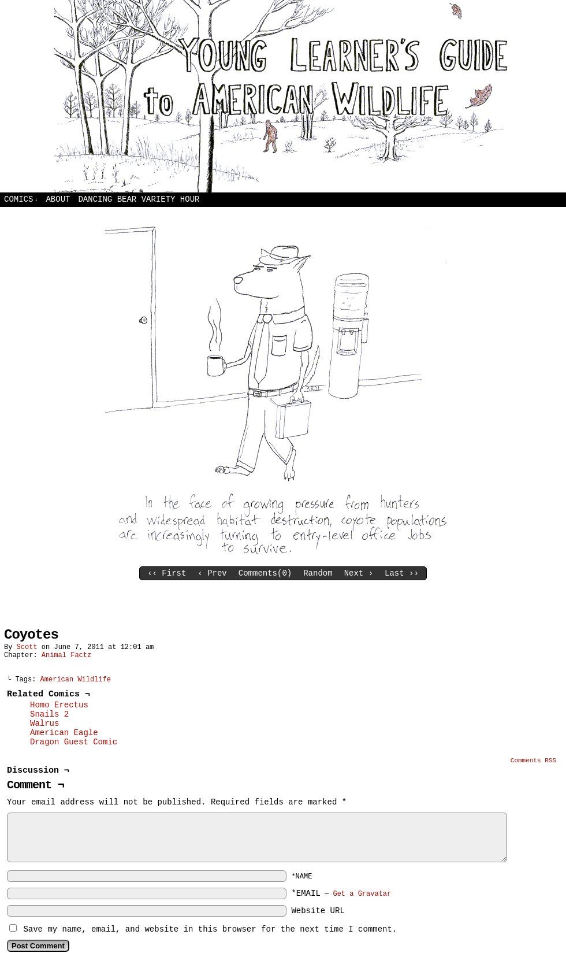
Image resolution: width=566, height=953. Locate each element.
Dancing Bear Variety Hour (138, 199)
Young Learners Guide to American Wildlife (283, 96)
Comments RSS (533, 760)
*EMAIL (341, 893)
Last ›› (402, 573)
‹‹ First (166, 573)
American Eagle (64, 732)
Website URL (317, 910)
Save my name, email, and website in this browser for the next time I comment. (210, 929)
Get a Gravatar (362, 894)
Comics (21, 199)
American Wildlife (75, 680)
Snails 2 (49, 714)
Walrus (44, 723)
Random (317, 573)
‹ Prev (212, 573)
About (58, 199)
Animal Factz (66, 655)
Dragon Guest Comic (73, 742)
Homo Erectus (59, 705)
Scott (27, 647)
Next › (358, 573)
